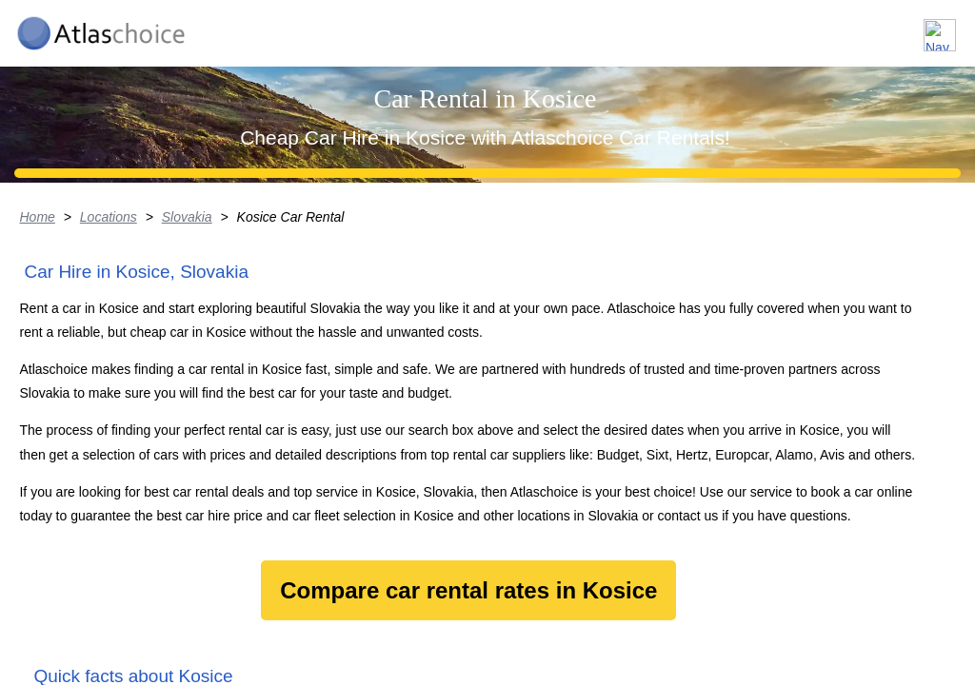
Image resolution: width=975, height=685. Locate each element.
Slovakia (169, 366)
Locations (650, 27)
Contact (911, 27)
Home (17, 366)
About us (750, 27)
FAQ (832, 27)
